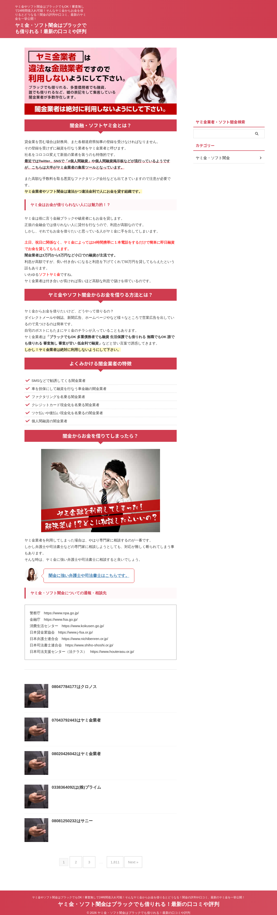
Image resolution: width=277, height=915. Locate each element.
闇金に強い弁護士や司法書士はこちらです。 (84, 575)
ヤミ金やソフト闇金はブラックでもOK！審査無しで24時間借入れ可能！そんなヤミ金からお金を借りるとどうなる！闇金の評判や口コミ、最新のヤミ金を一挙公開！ (138, 893)
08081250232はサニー (71, 820)
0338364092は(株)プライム (75, 787)
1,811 (113, 859)
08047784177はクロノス (73, 686)
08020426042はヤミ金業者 (75, 753)
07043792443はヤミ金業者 (75, 720)
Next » (130, 859)
